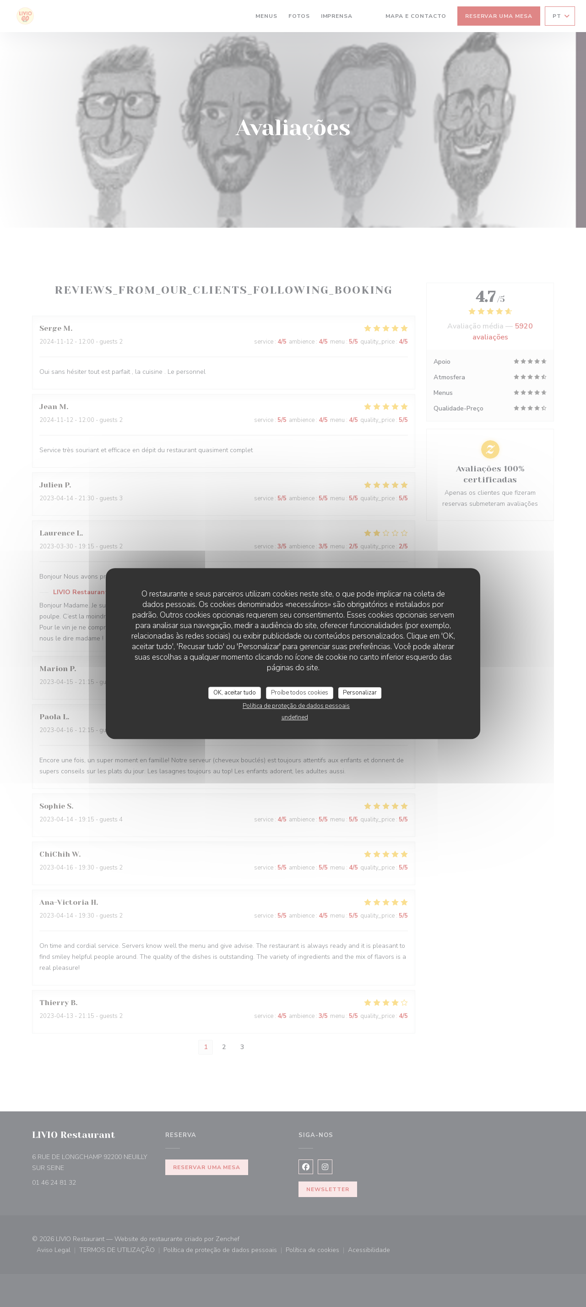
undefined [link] (295, 717)
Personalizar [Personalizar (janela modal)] (360, 693)
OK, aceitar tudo (234, 693)
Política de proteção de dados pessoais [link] (296, 706)
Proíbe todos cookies (299, 693)
